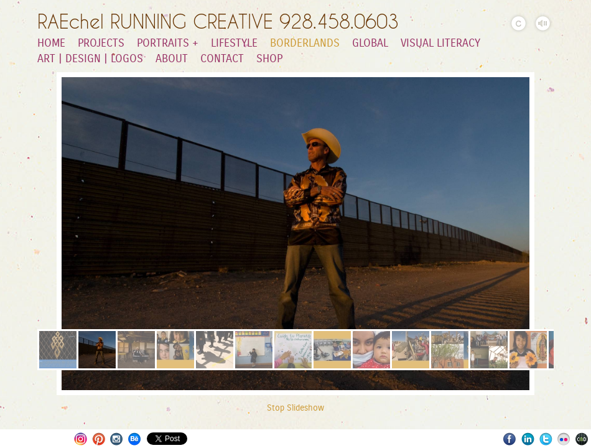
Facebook (509, 439)
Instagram (80, 439)
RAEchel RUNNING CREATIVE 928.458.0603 (218, 21)
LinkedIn (527, 439)
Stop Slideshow (295, 408)
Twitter (545, 439)
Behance (134, 439)
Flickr (563, 439)
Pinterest (98, 439)
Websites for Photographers (582, 439)
